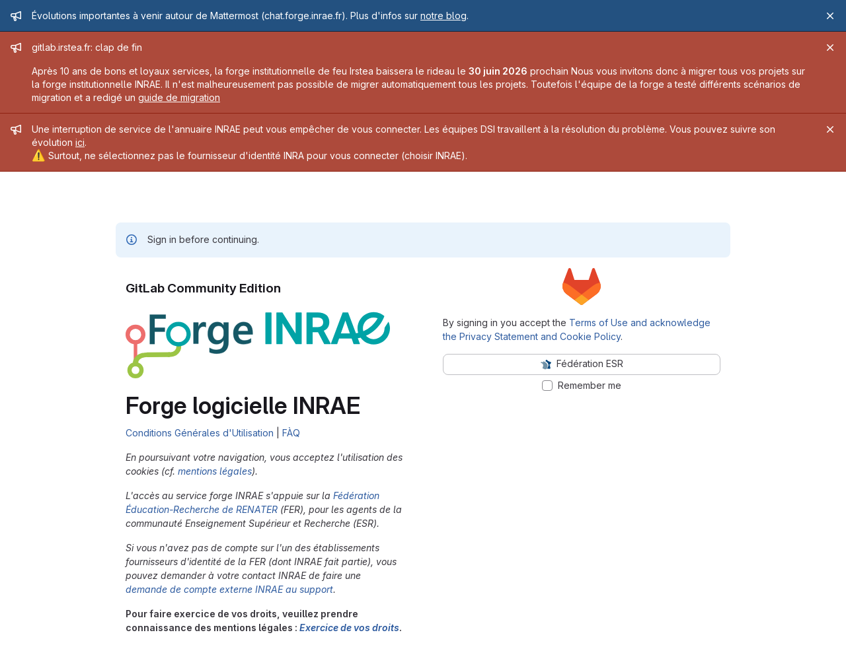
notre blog (443, 15)
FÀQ (291, 432)
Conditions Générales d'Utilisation (200, 432)
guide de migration (179, 97)
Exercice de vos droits (349, 627)
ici (80, 142)
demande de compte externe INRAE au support (229, 589)
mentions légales (215, 471)
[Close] (830, 16)
